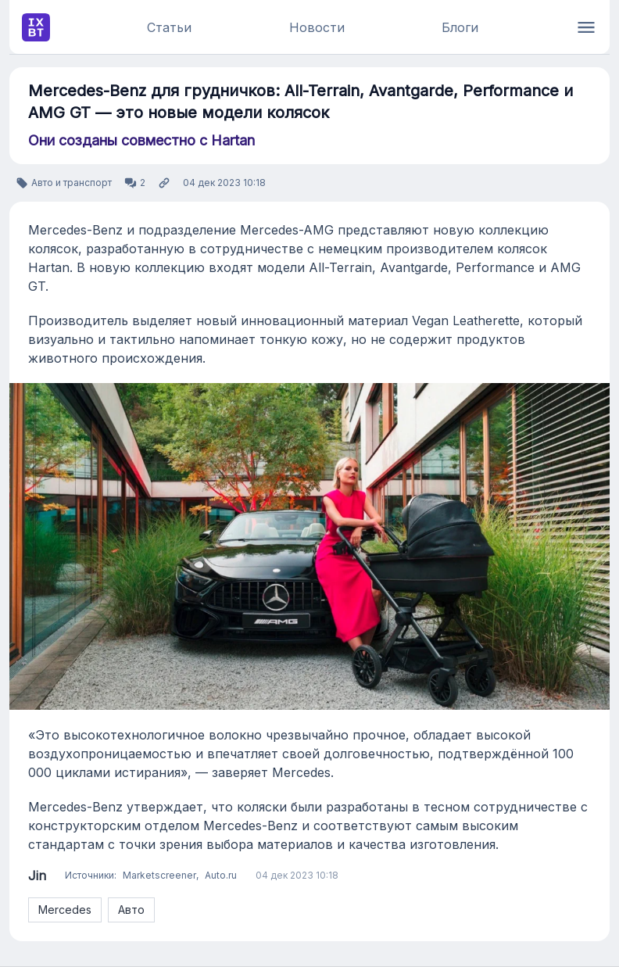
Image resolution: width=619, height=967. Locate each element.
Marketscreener (159, 875)
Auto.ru (221, 875)
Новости (317, 27)
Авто (131, 909)
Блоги (460, 27)
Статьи (169, 27)
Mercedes (64, 909)
